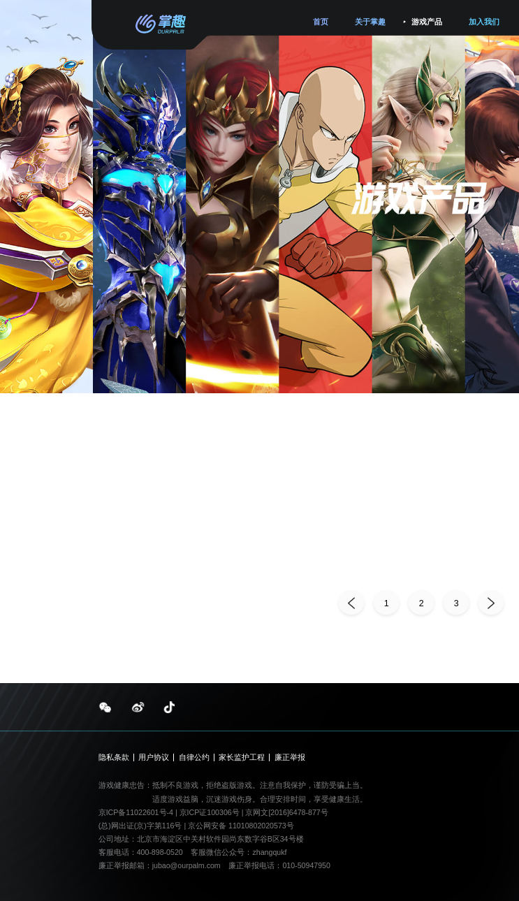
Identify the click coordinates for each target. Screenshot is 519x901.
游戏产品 (426, 21)
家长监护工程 (242, 757)
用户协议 (153, 757)
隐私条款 (113, 757)
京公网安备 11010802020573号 (241, 825)
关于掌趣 (370, 21)
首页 (320, 21)
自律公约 (194, 757)
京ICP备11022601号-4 (135, 812)
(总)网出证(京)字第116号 (140, 825)
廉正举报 (290, 757)
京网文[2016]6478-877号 (286, 812)
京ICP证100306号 (211, 812)
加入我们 (484, 21)
